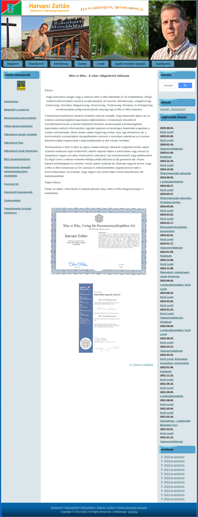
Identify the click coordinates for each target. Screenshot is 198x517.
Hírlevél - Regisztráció (172, 109)
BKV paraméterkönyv (17, 159)
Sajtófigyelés (163, 63)
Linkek (101, 63)
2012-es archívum (174, 490)
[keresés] (168, 85)
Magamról (13, 63)
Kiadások (166, 156)
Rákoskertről (36, 63)
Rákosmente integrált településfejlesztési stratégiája (17, 171)
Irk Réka (133, 511)
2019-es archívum (174, 460)
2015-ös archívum (174, 477)
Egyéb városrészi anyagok (130, 63)
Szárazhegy (11, 101)
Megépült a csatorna (16, 109)
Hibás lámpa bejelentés (18, 126)
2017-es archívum (174, 469)
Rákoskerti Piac (13, 142)
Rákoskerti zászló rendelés (20, 134)
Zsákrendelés (12, 200)
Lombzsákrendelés (171, 181)
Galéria (82, 63)
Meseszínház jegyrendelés (20, 117)
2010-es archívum (174, 498)
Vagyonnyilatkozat (171, 148)
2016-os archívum (174, 473)
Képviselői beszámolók (18, 192)
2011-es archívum (174, 494)
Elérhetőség (61, 63)
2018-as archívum (174, 465)
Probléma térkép (170, 202)
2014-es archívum (174, 481)
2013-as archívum (174, 486)
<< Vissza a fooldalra (141, 364)
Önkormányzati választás (175, 173)
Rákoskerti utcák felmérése (20, 150)
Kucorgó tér (11, 184)
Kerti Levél (166, 132)
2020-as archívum (174, 456)
